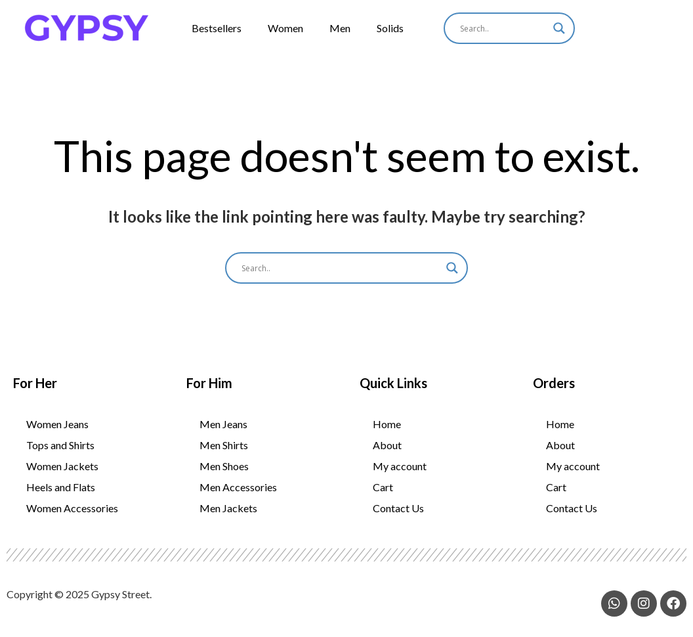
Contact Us (398, 516)
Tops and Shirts (60, 453)
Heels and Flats (60, 495)
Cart (383, 495)
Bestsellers (217, 28)
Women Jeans (57, 432)
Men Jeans (223, 432)
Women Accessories (72, 516)
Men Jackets (228, 516)
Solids (390, 28)
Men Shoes (224, 474)
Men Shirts (224, 453)
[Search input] (503, 28)
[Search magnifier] (559, 28)
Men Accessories (238, 495)
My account (400, 474)
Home (387, 432)
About (387, 453)
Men (339, 28)
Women (285, 28)
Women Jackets (62, 474)
